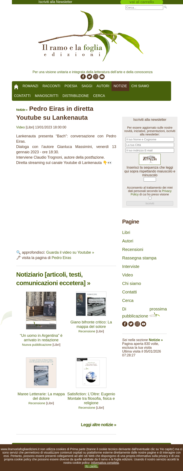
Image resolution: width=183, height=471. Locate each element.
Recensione (86, 331)
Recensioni (132, 249)
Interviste (130, 266)
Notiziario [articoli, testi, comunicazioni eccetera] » (53, 278)
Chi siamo (140, 86)
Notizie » (21, 109)
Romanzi (30, 86)
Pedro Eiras (61, 258)
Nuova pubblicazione (36, 344)
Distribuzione (76, 96)
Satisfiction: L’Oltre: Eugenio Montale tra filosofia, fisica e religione (91, 398)
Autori (103, 86)
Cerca (99, 96)
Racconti (51, 86)
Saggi (86, 86)
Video (20, 127)
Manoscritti (46, 96)
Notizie (120, 86)
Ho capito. (91, 466)
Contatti (22, 96)
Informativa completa (105, 462)
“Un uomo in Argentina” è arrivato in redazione (41, 337)
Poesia (70, 86)
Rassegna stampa (139, 258)
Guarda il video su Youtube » (70, 252)
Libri (126, 232)
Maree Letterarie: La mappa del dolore (41, 396)
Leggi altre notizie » (98, 424)
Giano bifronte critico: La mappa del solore (91, 324)
